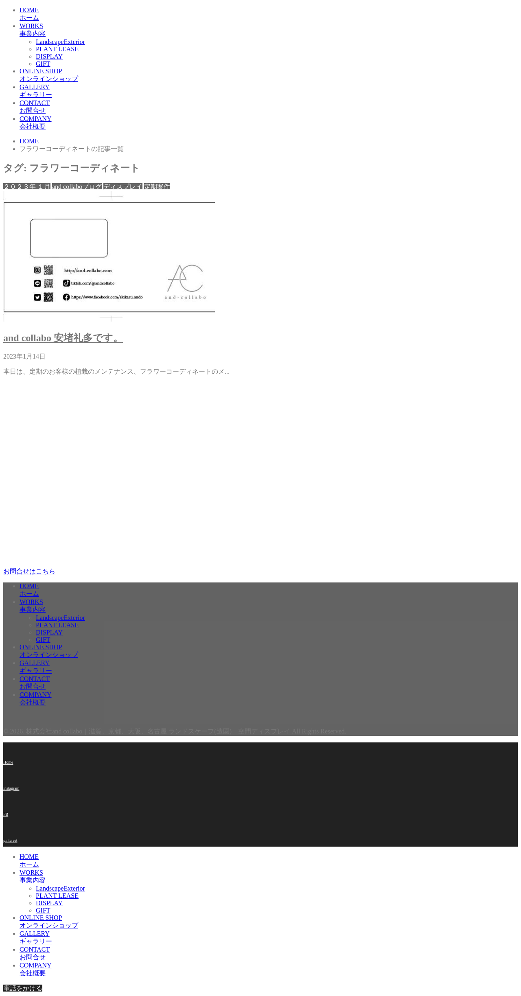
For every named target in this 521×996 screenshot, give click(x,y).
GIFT (43, 63)
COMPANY (219, 123)
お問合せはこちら (29, 571)
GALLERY (219, 91)
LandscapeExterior (60, 41)
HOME (219, 14)
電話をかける (22, 988)
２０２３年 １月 (26, 186)
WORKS (219, 30)
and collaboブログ (77, 186)
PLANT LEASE (57, 49)
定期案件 (157, 186)
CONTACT (219, 107)
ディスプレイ (122, 186)
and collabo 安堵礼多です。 (63, 338)
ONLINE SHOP (219, 75)
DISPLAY (49, 56)
